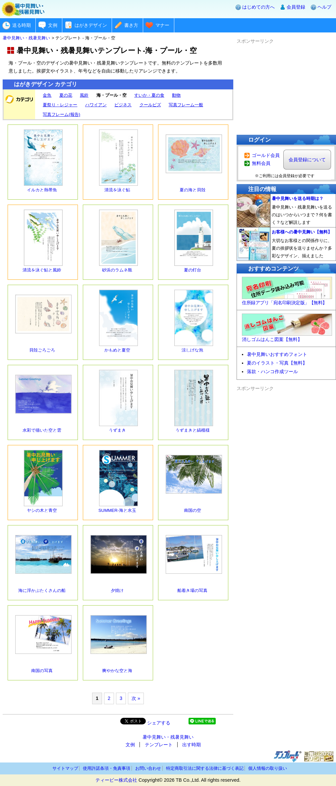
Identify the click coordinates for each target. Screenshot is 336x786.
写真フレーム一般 (186, 104)
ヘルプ (324, 7)
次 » (136, 698)
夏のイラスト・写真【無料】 (277, 363)
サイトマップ (65, 768)
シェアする (158, 722)
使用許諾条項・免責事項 (106, 768)
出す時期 (191, 744)
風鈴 (84, 95)
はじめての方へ (258, 7)
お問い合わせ (148, 768)
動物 (176, 95)
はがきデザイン (91, 25)
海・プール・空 (111, 95)
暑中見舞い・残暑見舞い (168, 737)
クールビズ (150, 104)
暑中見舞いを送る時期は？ (297, 198)
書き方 (131, 25)
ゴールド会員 (266, 155)
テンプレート (159, 744)
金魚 (47, 95)
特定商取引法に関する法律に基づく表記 (205, 768)
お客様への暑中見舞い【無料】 (302, 231)
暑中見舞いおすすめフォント (277, 354)
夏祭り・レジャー (60, 104)
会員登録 (296, 7)
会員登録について (307, 159)
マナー (162, 25)
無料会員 (261, 163)
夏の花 (65, 95)
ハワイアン (96, 104)
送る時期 (21, 25)
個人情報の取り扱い (267, 768)
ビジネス (123, 104)
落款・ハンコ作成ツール (272, 371)
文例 (52, 25)
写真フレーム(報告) (61, 114)
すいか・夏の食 (149, 95)
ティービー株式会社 (116, 780)
